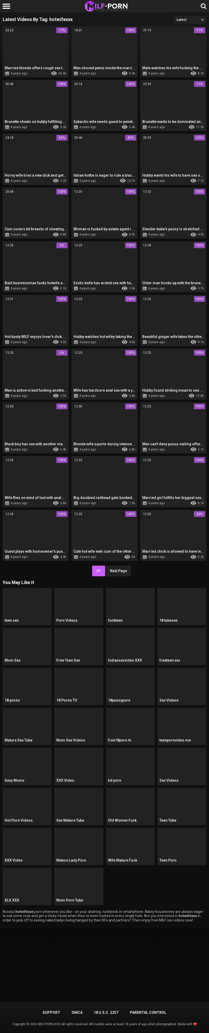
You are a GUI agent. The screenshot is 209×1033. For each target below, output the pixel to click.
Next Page (118, 571)
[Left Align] (8, 6)
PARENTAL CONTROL (148, 1012)
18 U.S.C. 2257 (106, 1012)
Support (51, 1012)
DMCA (77, 1012)
